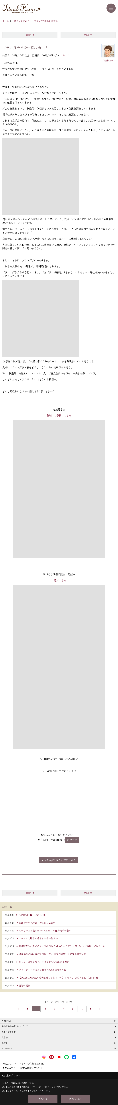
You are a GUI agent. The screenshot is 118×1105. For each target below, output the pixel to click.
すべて (65, 55)
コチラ (73, 839)
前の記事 (30, 34)
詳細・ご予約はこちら (59, 415)
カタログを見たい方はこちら (60, 860)
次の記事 (88, 34)
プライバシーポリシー (42, 1087)
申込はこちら (59, 580)
